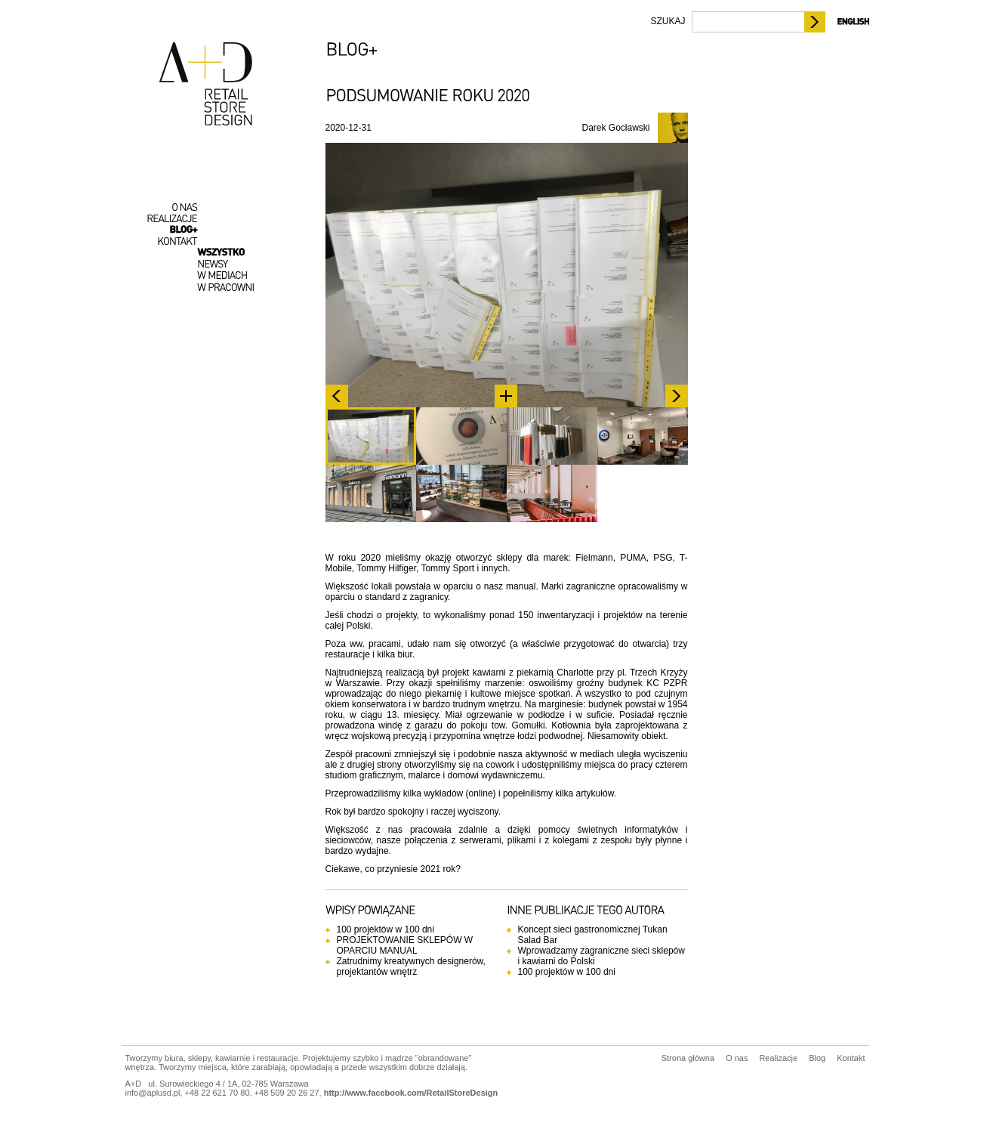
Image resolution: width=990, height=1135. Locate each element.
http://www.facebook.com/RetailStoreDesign (411, 1092)
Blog (817, 1057)
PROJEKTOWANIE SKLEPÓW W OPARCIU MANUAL (405, 945)
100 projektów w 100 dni (385, 929)
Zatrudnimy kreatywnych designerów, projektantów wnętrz (411, 966)
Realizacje (778, 1057)
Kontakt (851, 1057)
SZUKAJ (667, 21)
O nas (737, 1057)
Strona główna (688, 1057)
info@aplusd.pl (152, 1092)
